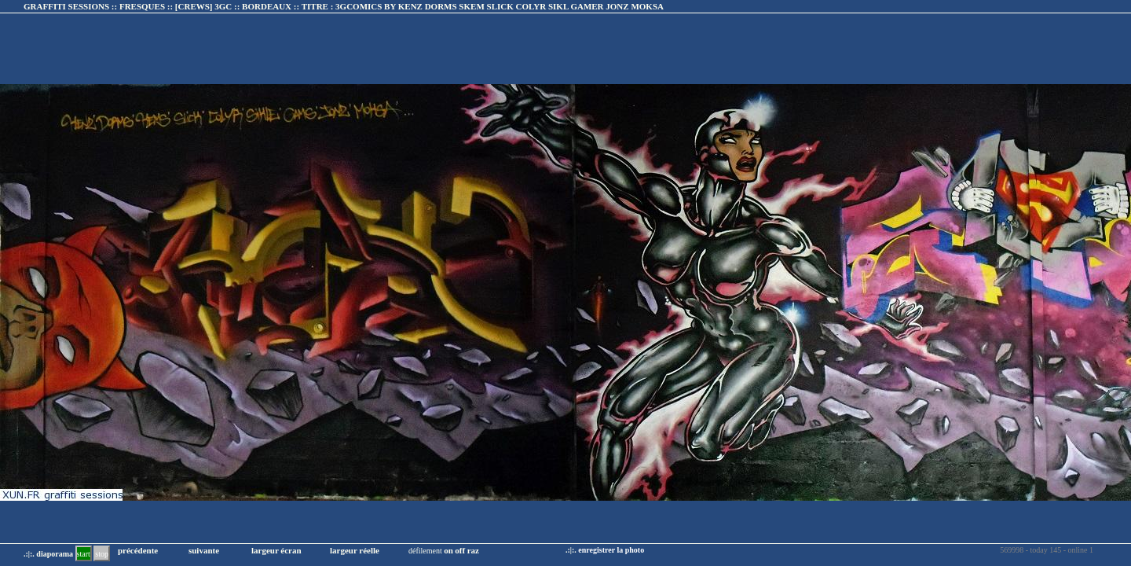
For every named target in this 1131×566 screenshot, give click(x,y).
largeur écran (276, 550)
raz (473, 550)
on (448, 550)
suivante (203, 550)
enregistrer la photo (611, 550)
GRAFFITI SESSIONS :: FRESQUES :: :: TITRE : (344, 6)
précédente (138, 550)
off (460, 550)
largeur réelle (354, 550)
